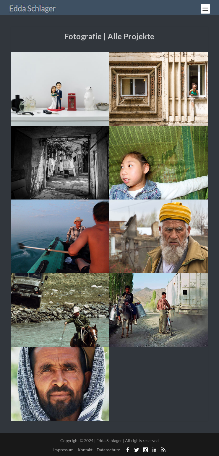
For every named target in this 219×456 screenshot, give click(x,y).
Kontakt (85, 449)
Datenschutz (108, 449)
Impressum (63, 449)
